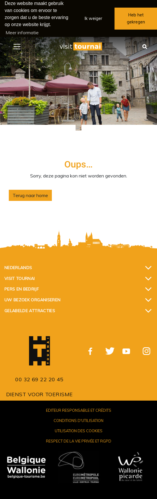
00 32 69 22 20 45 (39, 379)
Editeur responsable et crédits (78, 410)
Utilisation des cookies (79, 430)
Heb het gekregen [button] (136, 18)
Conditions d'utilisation (78, 420)
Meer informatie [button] (22, 32)
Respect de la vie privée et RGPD (78, 441)
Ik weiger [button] (93, 18)
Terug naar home (30, 195)
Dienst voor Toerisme (39, 394)
